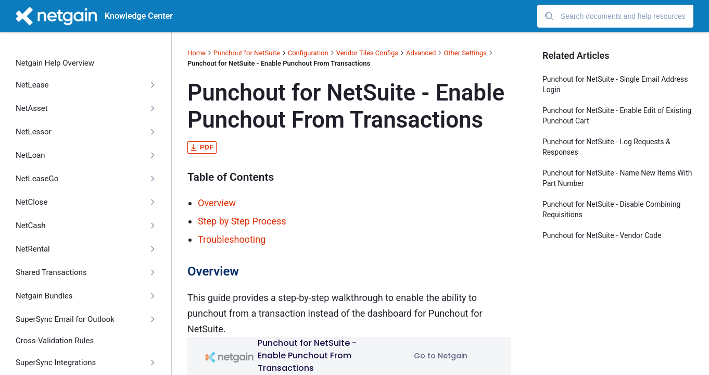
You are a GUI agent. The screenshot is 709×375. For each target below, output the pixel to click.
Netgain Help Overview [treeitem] (55, 63)
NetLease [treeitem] (32, 85)
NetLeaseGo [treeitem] (37, 178)
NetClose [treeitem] (31, 202)
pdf (202, 147)
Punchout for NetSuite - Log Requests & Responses (606, 147)
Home (196, 53)
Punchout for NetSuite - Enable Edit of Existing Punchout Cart (616, 115)
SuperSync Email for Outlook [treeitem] (65, 319)
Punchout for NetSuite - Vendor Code (602, 235)
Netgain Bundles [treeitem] (44, 296)
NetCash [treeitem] (31, 225)
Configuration (308, 53)
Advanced (421, 53)
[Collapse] (152, 84)
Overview (217, 202)
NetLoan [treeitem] (30, 155)
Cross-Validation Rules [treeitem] (55, 340)
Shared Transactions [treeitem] (51, 272)
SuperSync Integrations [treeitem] (56, 362)
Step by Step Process (242, 221)
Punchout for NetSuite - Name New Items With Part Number (617, 178)
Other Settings (465, 53)
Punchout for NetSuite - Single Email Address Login (615, 84)
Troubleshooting (231, 239)
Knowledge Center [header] (139, 16)
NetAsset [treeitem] (32, 108)
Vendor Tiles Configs (367, 53)
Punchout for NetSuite (246, 53)
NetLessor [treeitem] (34, 131)
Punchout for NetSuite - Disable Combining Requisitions (611, 209)
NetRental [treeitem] (33, 249)
